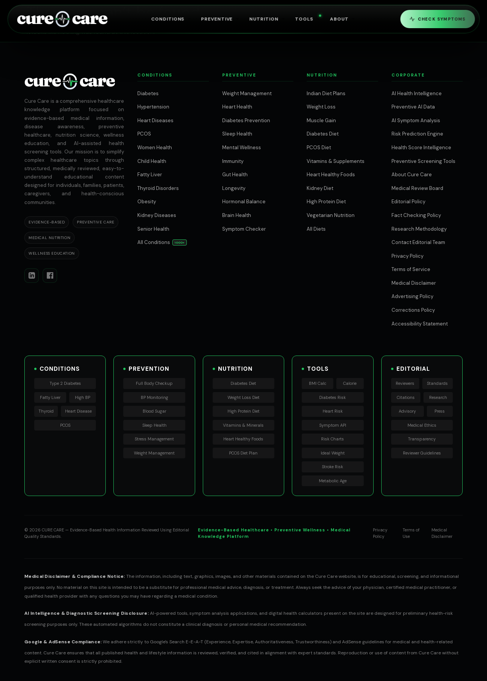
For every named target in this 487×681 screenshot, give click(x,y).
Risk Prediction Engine (417, 134)
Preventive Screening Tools (423, 161)
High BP (82, 397)
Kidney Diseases (156, 215)
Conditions (171, 19)
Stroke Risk (332, 466)
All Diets (316, 229)
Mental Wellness (241, 147)
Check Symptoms (437, 19)
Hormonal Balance (244, 201)
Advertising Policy (412, 296)
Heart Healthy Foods (331, 174)
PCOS (144, 134)
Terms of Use (411, 533)
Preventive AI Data (413, 107)
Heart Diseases (155, 120)
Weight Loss (321, 107)
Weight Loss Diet (243, 397)
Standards (437, 383)
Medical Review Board (417, 188)
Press (439, 411)
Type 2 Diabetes (65, 383)
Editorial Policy (408, 201)
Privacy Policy (407, 256)
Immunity (233, 161)
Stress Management (154, 439)
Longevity (233, 188)
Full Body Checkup (154, 383)
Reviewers (405, 383)
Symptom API (332, 425)
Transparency (422, 439)
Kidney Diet (320, 188)
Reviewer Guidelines (422, 453)
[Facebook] (50, 275)
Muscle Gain (321, 120)
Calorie (349, 383)
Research (438, 397)
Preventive (220, 19)
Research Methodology (419, 229)
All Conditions (153, 242)
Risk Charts (332, 439)
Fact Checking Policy (416, 215)
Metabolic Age (333, 480)
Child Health (151, 161)
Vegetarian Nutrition (331, 215)
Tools (308, 18)
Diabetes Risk (332, 397)
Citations (406, 397)
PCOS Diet (319, 147)
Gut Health (235, 174)
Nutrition (268, 19)
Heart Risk (333, 411)
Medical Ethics (421, 425)
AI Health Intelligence (417, 93)
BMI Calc (317, 383)
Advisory (407, 411)
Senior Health (153, 229)
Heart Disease (78, 411)
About (343, 19)
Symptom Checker (244, 229)
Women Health (154, 147)
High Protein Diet (326, 201)
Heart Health (237, 107)
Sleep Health (237, 134)
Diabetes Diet (323, 134)
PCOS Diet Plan (243, 453)
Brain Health (236, 215)
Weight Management (247, 93)
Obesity (146, 201)
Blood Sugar (154, 411)
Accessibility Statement (420, 324)
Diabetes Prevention (246, 120)
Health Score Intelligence (421, 147)
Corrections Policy (413, 310)
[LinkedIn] (31, 275)
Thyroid (46, 411)
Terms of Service (411, 269)
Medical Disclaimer (414, 283)
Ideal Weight (333, 453)
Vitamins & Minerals (243, 425)
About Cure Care (412, 174)
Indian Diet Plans (326, 93)
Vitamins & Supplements (335, 161)
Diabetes (148, 93)
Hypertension (153, 107)
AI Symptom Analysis (416, 120)
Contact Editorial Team (418, 242)
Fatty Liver (149, 174)
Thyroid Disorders (158, 188)
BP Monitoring (154, 397)
